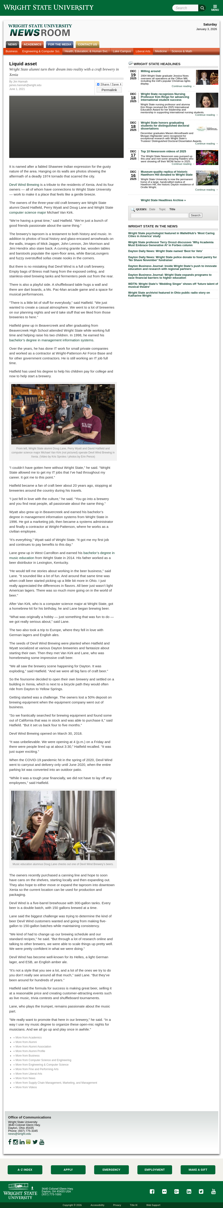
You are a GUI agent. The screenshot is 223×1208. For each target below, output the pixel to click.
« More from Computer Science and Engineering (42, 1060)
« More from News (24, 1078)
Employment (155, 1169)
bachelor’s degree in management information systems (51, 340)
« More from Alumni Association (32, 1046)
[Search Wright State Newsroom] (195, 215)
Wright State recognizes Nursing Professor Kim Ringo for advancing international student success (165, 96)
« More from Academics (27, 1037)
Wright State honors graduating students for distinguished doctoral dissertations (165, 125)
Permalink (109, 90)
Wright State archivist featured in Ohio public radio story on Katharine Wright (169, 294)
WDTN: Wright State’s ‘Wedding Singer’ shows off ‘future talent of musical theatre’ (173, 285)
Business (12, 51)
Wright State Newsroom (40, 31)
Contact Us (87, 44)
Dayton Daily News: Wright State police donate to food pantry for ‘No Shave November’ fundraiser (172, 258)
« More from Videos (25, 1087)
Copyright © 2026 (72, 1205)
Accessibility (97, 1205)
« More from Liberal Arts (27, 1073)
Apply (68, 1169)
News (12, 44)
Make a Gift (198, 1169)
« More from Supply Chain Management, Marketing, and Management (55, 1082)
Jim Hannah (20, 81)
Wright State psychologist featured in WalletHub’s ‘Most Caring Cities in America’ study (171, 234)
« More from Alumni (25, 1042)
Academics (32, 44)
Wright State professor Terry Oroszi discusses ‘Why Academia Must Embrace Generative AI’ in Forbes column (171, 244)
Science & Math (182, 51)
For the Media (59, 44)
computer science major (27, 212)
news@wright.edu (19, 1133)
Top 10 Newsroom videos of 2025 (163, 151)
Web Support (153, 1205)
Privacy (117, 1205)
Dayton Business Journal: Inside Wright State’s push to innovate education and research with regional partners (172, 267)
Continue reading (183, 86)
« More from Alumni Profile (29, 1051)
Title (172, 209)
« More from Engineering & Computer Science (40, 1064)
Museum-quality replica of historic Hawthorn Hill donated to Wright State (167, 173)
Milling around (150, 71)
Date (152, 209)
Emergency (111, 1169)
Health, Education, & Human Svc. (86, 51)
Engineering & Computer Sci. (41, 51)
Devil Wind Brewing (24, 184)
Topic (162, 209)
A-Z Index (25, 1169)
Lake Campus (122, 51)
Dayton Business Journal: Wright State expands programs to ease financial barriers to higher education (170, 276)
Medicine (161, 51)
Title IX (134, 1205)
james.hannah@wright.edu (25, 85)
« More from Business (26, 1055)
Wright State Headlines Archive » (163, 200)
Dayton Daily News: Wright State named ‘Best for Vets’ (165, 251)
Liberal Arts (143, 51)
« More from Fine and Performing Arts (36, 1069)
